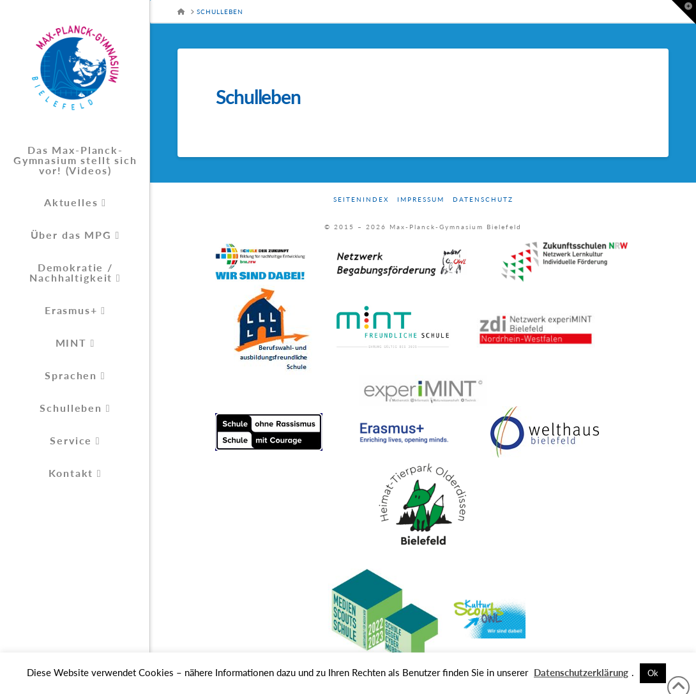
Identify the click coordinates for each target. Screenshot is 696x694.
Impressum (420, 199)
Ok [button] (652, 673)
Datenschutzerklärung (581, 672)
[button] (684, 12)
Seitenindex (361, 199)
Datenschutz (483, 199)
